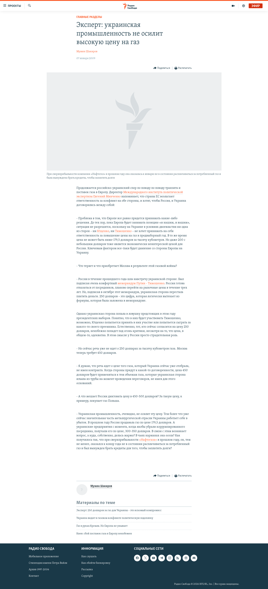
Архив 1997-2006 (39, 569)
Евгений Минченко (107, 196)
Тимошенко (123, 231)
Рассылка (87, 569)
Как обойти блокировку (95, 563)
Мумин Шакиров (86, 51)
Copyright (87, 576)
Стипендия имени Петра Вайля (48, 563)
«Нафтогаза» (148, 439)
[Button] (161, 68)
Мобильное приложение (44, 556)
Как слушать (88, 556)
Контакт (34, 576)
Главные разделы (89, 17)
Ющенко (103, 231)
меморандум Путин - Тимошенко (141, 283)
